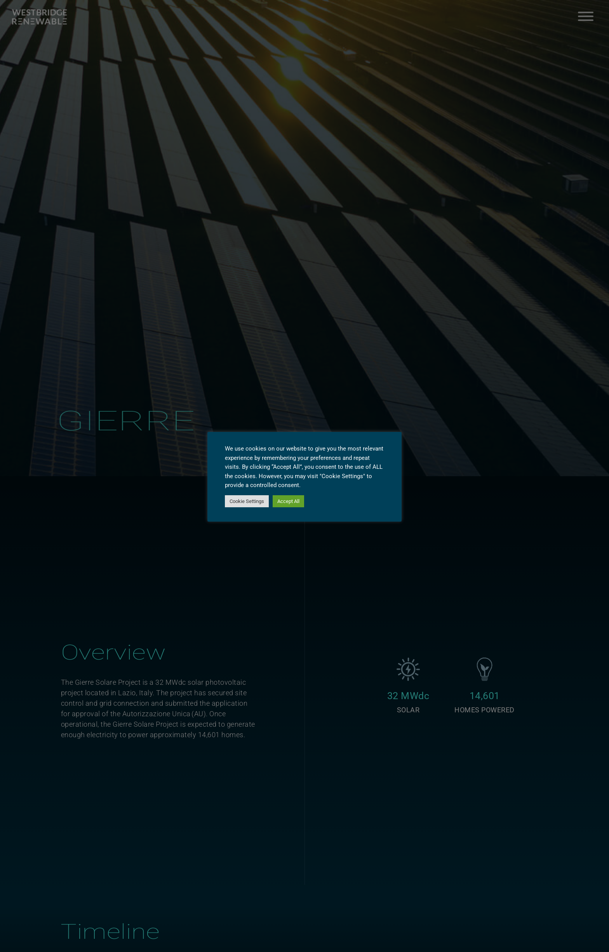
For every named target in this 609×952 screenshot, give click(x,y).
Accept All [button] (288, 501)
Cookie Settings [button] (247, 501)
